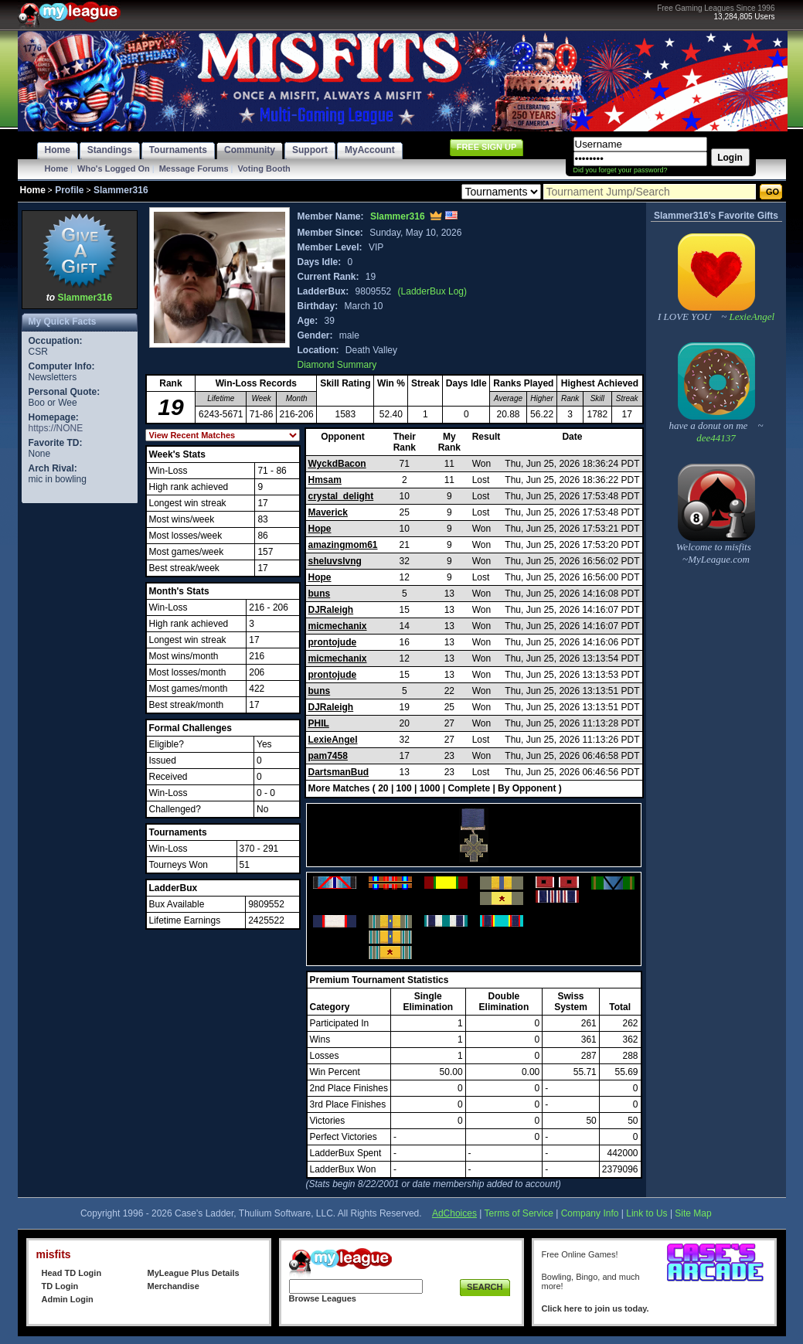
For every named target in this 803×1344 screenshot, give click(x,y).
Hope (320, 528)
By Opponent (527, 788)
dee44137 (716, 438)
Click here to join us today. (595, 1308)
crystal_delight (341, 496)
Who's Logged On (113, 168)
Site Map (693, 1213)
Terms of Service (519, 1213)
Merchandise (173, 1286)
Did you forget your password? (620, 170)
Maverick (328, 512)
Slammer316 (84, 297)
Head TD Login (72, 1273)
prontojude (332, 642)
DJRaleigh (331, 609)
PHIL (318, 723)
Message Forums (194, 168)
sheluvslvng (335, 561)
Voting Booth (264, 168)
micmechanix (337, 626)
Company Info (590, 1213)
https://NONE (56, 428)
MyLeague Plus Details (194, 1273)
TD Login (60, 1286)
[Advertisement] (79, 739)
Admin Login (68, 1299)
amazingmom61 (343, 544)
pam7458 (328, 755)
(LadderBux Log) (432, 291)
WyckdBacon (337, 463)
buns (319, 593)
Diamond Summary (337, 364)
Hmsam (325, 480)
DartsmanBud (338, 772)
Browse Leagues (322, 1298)
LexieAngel (333, 739)
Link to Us (646, 1213)
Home (57, 168)
